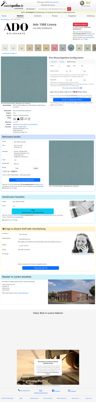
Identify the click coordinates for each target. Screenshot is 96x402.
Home (4, 16)
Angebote (72, 16)
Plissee (55, 16)
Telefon (4, 245)
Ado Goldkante (5, 19)
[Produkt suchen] (69, 9)
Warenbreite (5, 163)
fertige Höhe (53, 79)
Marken (20, 16)
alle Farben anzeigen (9, 53)
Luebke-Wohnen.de (22, 293)
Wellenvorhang (71, 62)
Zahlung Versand (61, 398)
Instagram (72, 391)
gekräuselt (54, 62)
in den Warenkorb (25, 180)
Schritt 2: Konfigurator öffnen (72, 100)
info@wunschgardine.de (41, 392)
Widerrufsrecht (34, 398)
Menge (4, 167)
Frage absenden (40, 268)
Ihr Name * (5, 233)
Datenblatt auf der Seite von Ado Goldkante (25, 124)
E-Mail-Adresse (6, 238)
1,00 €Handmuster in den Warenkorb (33, 211)
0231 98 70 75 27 (54, 2)
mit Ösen (61, 62)
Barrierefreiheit (48, 398)
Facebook (56, 391)
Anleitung (90, 16)
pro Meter (80, 24)
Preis (3, 145)
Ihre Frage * (5, 254)
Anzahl (51, 65)
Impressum (89, 398)
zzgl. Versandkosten (88, 37)
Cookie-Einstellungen (7, 398)
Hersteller (5, 151)
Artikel (4, 141)
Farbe (74, 65)
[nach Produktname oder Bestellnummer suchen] (52, 9)
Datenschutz (75, 398)
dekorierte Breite (54, 71)
